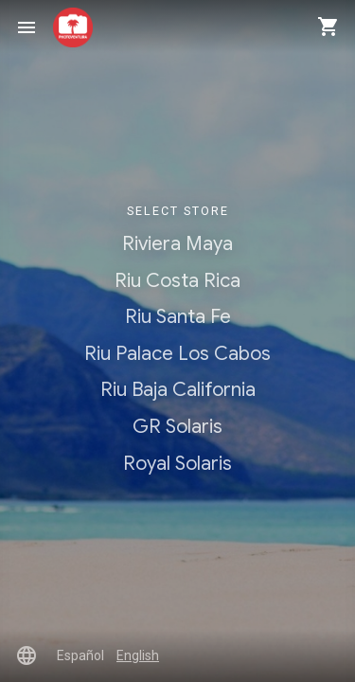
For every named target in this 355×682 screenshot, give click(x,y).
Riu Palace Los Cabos (177, 353)
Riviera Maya (177, 243)
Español (80, 655)
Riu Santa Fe (178, 316)
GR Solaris (177, 426)
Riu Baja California (178, 389)
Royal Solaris (177, 463)
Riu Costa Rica (177, 280)
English (137, 655)
